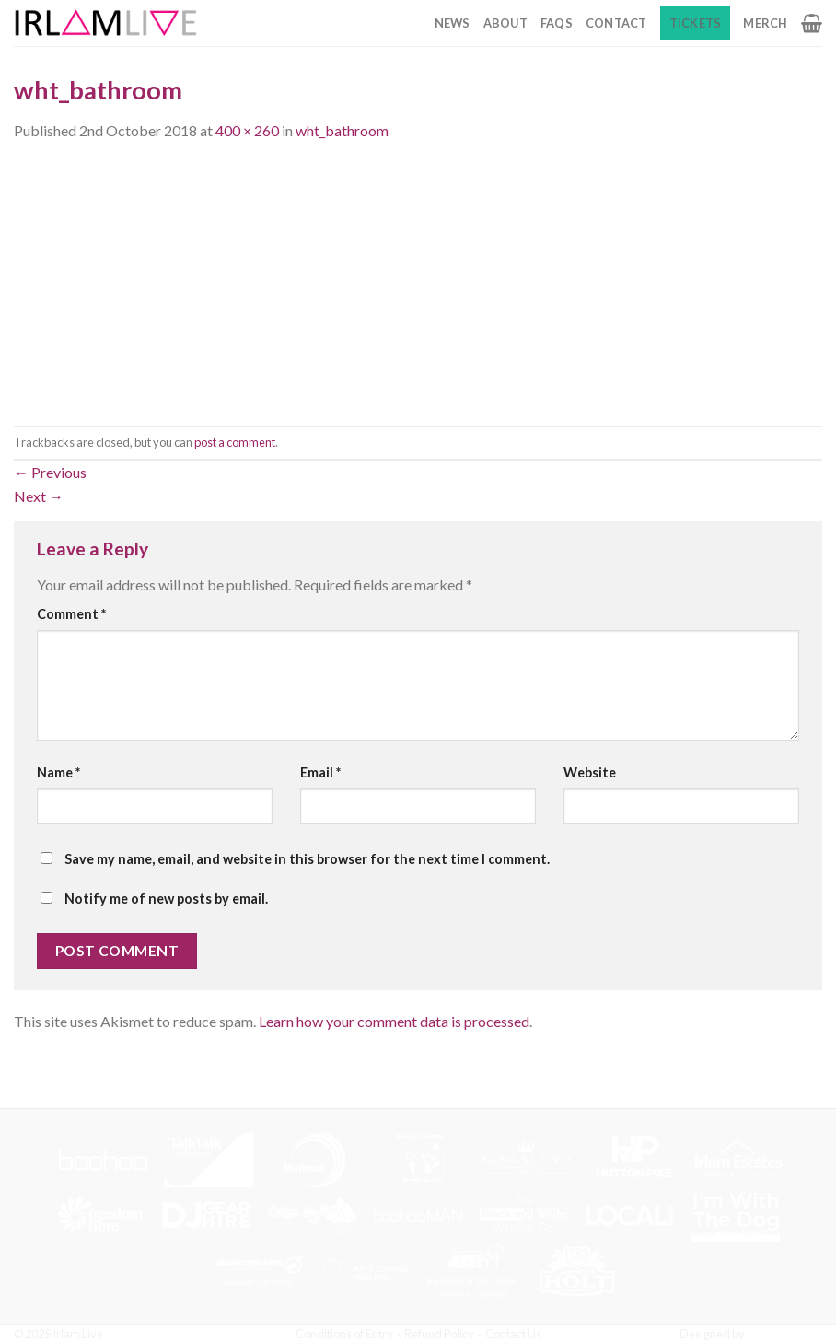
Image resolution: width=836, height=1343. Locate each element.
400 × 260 (247, 130)
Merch (765, 23)
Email (320, 772)
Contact (616, 23)
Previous (50, 472)
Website (589, 772)
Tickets (695, 23)
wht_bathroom (342, 130)
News (452, 23)
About (505, 23)
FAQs (556, 23)
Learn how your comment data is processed (394, 1021)
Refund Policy (439, 1333)
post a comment (234, 442)
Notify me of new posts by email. (166, 898)
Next (39, 496)
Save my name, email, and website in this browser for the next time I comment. (307, 859)
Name (58, 772)
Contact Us (513, 1333)
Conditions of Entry (344, 1333)
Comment (71, 614)
